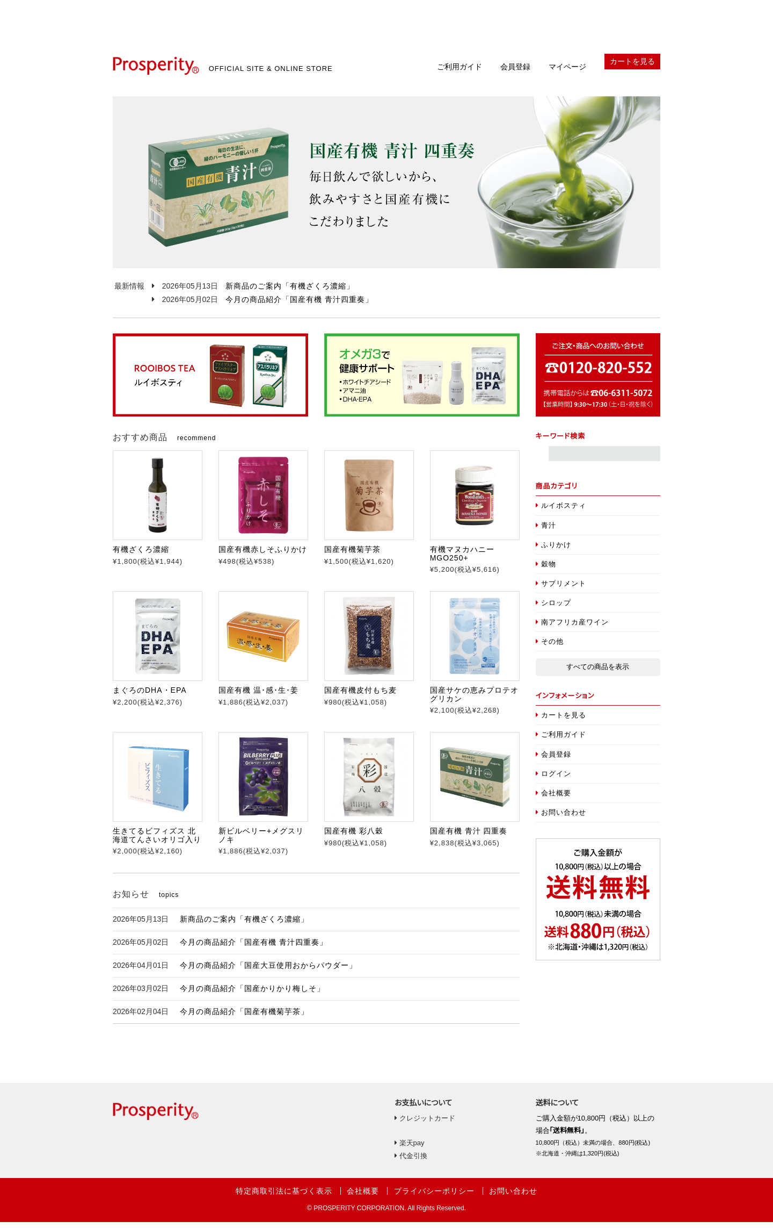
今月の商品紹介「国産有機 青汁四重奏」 (299, 305)
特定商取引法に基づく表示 (284, 1197)
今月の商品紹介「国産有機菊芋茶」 (244, 1017)
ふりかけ (554, 551)
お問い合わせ (561, 818)
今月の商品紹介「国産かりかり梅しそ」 (252, 994)
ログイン (554, 779)
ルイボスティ (561, 511)
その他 (550, 647)
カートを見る (632, 67)
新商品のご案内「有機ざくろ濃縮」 (289, 292)
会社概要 (554, 799)
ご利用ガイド (459, 72)
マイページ (567, 72)
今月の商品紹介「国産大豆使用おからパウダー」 (268, 971)
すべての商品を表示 (597, 673)
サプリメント (561, 589)
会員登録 (515, 72)
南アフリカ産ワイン (572, 628)
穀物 (546, 570)
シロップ (554, 609)
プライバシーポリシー (434, 1197)
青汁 (546, 531)
